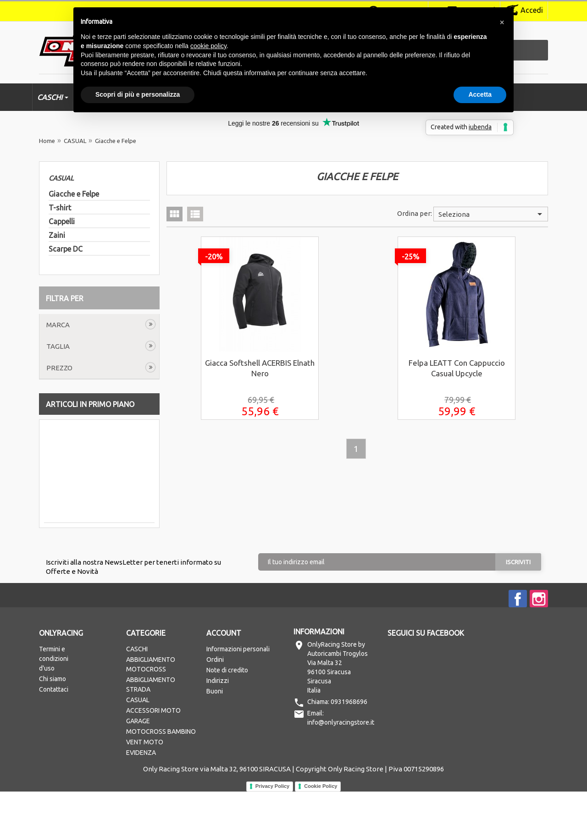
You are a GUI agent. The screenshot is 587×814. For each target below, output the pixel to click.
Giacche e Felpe (74, 194)
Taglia (58, 369)
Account (223, 655)
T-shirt (60, 208)
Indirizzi (217, 703)
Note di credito (227, 692)
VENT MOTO (144, 764)
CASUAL (61, 178)
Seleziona (491, 214)
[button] (501, 22)
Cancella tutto (72, 325)
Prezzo (59, 390)
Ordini (215, 682)
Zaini (57, 235)
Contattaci (53, 711)
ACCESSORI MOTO (153, 733)
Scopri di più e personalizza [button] (137, 94)
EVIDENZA (141, 775)
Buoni (214, 713)
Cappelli (62, 221)
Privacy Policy (272, 808)
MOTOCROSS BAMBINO (161, 754)
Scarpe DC (66, 249)
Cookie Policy (320, 808)
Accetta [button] (480, 94)
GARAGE (138, 743)
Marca (58, 347)
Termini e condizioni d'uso (53, 681)
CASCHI (137, 671)
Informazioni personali (238, 671)
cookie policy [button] (208, 46)
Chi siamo (52, 701)
